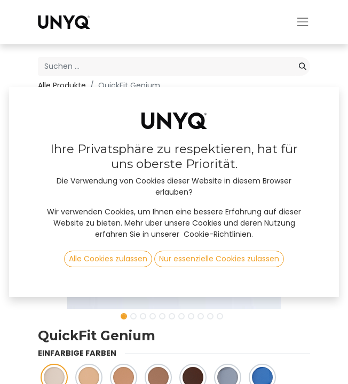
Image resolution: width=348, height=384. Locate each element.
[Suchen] (302, 66)
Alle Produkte (62, 85)
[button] (58, 202)
